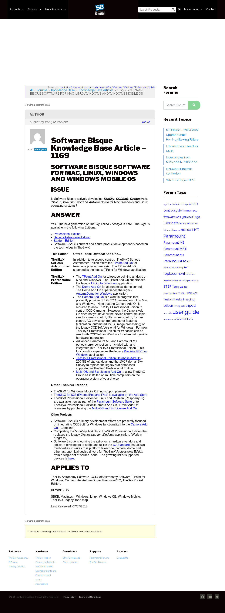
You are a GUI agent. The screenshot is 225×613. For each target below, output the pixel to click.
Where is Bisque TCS (180, 180)
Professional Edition (67, 233)
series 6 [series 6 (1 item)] (167, 280)
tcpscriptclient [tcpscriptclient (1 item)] (170, 293)
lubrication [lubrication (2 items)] (187, 223)
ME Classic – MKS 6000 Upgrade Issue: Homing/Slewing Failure (182, 134)
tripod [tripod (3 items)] (190, 305)
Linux (90, 87)
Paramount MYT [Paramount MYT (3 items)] (177, 261)
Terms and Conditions (90, 597)
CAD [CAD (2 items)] (194, 204)
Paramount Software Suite (114, 401)
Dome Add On (91, 286)
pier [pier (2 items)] (184, 267)
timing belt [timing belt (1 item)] (179, 306)
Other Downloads (71, 558)
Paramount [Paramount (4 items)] (174, 236)
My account (193, 9)
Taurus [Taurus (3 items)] (177, 286)
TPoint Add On (123, 263)
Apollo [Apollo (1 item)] (181, 204)
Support (35, 9)
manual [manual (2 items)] (186, 230)
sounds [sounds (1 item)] (182, 280)
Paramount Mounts (45, 562)
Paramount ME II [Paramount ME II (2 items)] (174, 249)
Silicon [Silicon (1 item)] (174, 280)
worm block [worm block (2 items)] (184, 319)
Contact (211, 9)
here (71, 458)
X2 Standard (121, 444)
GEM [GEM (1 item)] (178, 217)
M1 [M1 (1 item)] (196, 223)
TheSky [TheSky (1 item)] (182, 293)
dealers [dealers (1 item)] (188, 211)
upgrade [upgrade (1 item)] (167, 313)
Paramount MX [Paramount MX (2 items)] (173, 255)
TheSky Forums (98, 562)
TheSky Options (16, 566)
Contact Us (122, 558)
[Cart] (179, 9)
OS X (108, 87)
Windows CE (129, 87)
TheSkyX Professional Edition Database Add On (108, 358)
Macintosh (100, 87)
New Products (55, 9)
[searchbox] (157, 9)
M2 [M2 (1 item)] (164, 230)
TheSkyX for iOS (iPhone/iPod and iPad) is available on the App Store (100, 394)
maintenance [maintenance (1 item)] (173, 230)
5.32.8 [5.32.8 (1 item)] (166, 204)
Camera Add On (93, 297)
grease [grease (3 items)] (187, 217)
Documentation (70, 562)
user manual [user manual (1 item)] (169, 319)
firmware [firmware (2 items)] (169, 217)
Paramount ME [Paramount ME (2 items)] (173, 242)
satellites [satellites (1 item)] (190, 274)
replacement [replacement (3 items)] (174, 273)
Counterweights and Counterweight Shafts (45, 575)
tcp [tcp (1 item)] (185, 287)
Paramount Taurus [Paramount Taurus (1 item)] (172, 267)
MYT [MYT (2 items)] (195, 230)
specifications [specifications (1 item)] (192, 280)
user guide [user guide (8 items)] (186, 312)
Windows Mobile (146, 87)
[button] (173, 9)
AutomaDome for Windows (94, 293)
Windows (117, 87)
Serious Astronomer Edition (72, 237)
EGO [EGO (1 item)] (195, 211)
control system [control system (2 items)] (174, 210)
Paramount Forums (99, 558)
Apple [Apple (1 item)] (188, 204)
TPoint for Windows (104, 283)
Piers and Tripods (44, 566)
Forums (42, 90)
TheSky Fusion (43, 558)
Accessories (41, 584)
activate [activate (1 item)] (173, 204)
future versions (78, 87)
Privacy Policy (69, 597)
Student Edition (64, 240)
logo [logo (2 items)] (197, 217)
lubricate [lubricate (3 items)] (171, 223)
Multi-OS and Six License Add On (98, 371)
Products (16, 9)
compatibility (63, 87)
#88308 (146, 122)
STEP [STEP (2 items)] (167, 286)
